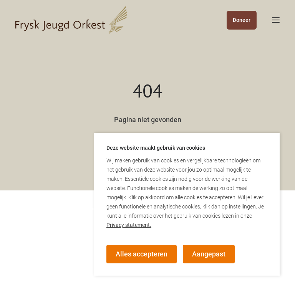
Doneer (241, 20)
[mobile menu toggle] (268, 20)
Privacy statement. (128, 225)
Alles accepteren (141, 254)
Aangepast (208, 254)
